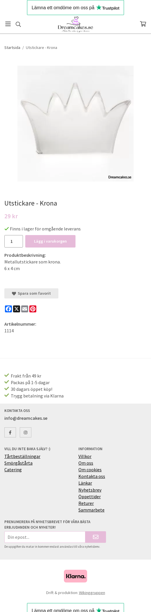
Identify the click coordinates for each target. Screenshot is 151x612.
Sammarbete (91, 510)
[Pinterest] (33, 308)
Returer (86, 503)
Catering (13, 469)
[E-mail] (25, 308)
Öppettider (89, 496)
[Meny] (8, 24)
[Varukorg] (143, 24)
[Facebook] (8, 308)
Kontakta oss (91, 476)
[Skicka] (95, 537)
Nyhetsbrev (89, 490)
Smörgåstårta (18, 463)
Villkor (84, 456)
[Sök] (18, 24)
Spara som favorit (31, 293)
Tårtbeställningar (22, 456)
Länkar (85, 483)
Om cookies (90, 469)
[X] (16, 308)
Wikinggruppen (92, 592)
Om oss (85, 463)
